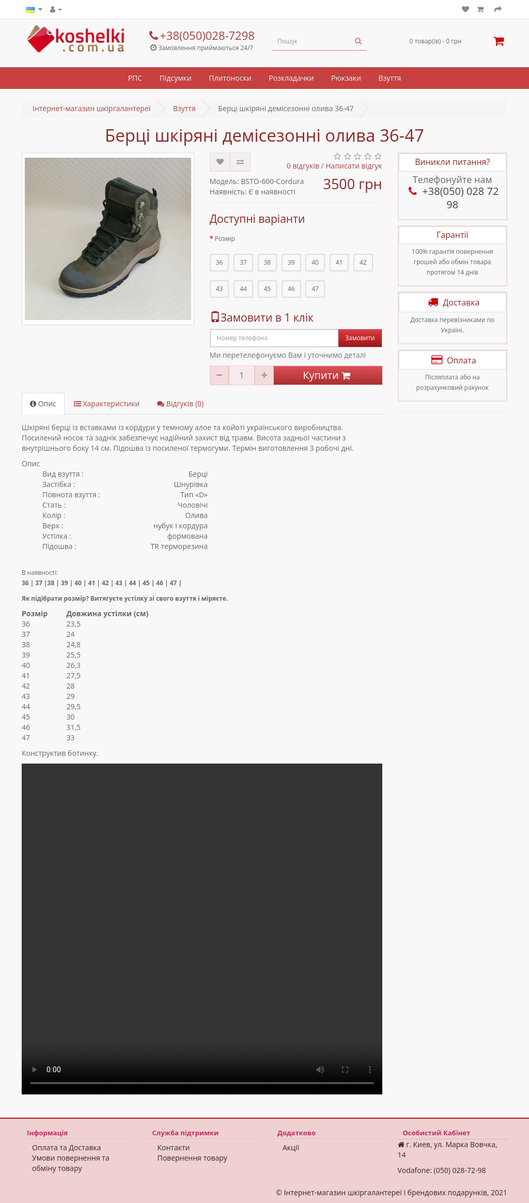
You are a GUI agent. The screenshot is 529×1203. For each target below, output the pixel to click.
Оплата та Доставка (66, 1147)
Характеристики (106, 403)
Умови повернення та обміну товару (71, 1163)
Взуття (390, 78)
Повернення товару (192, 1158)
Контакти (174, 1147)
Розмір (224, 238)
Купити (328, 375)
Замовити (360, 337)
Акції (291, 1147)
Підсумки (176, 78)
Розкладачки (291, 78)
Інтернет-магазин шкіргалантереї (91, 108)
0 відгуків (303, 166)
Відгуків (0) (180, 403)
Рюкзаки (346, 78)
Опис (43, 403)
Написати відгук (353, 166)
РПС (135, 78)
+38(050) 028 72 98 (452, 197)
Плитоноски (230, 78)
